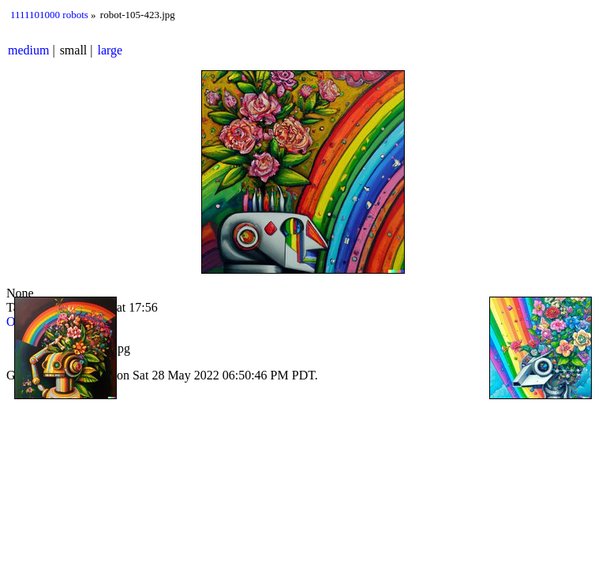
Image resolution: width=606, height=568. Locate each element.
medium (28, 50)
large (110, 50)
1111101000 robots (49, 15)
